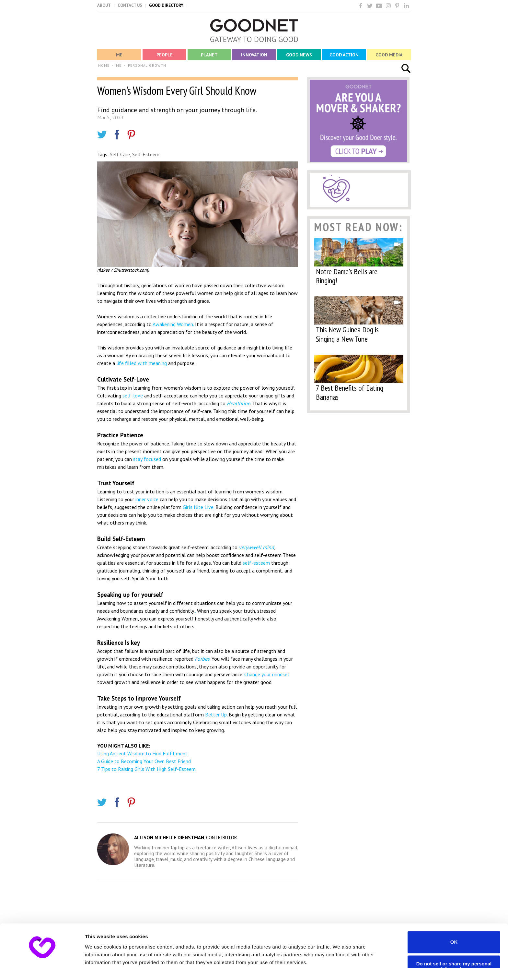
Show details (100, 955)
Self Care (120, 154)
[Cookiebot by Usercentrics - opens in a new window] (42, 955)
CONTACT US (130, 5)
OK (454, 917)
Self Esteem (145, 154)
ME (118, 65)
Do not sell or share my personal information (454, 941)
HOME (104, 65)
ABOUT (104, 5)
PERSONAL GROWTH (147, 65)
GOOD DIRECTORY (166, 5)
